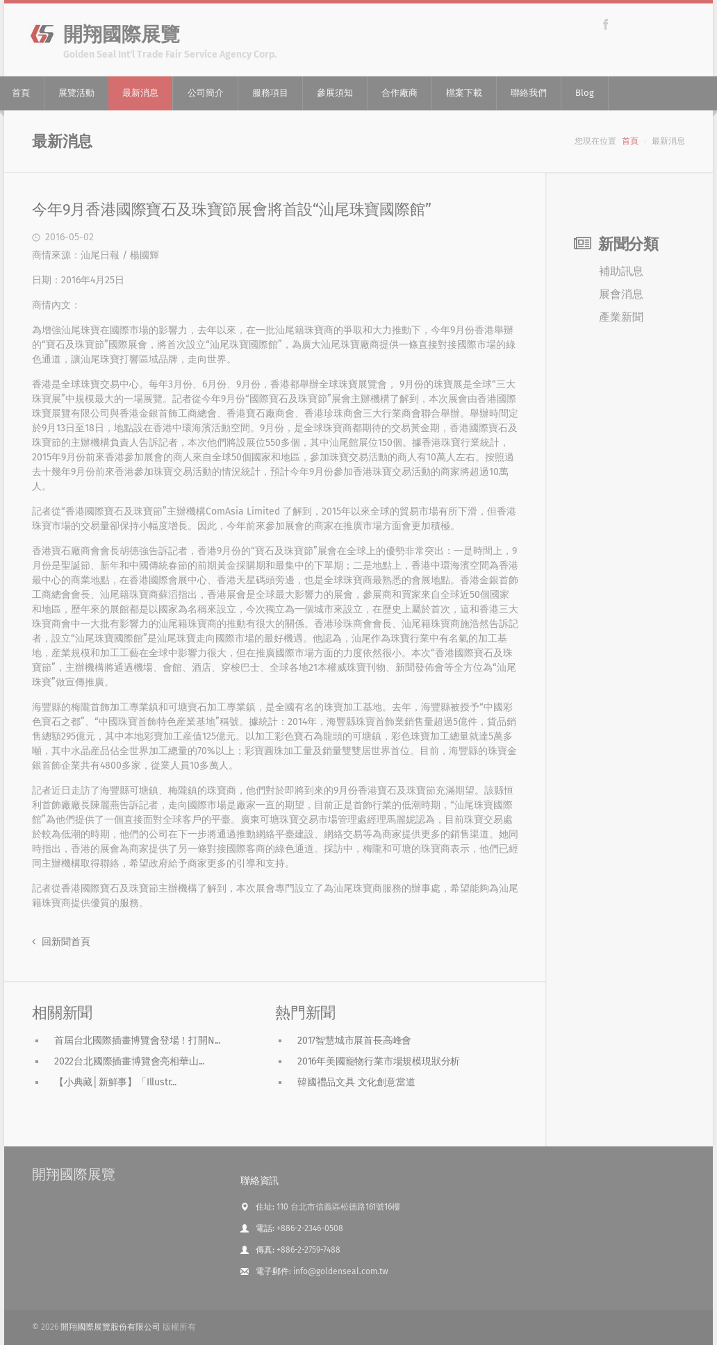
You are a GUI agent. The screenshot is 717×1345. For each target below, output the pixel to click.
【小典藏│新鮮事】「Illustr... (115, 1082)
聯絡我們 (529, 92)
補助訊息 (621, 271)
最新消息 (140, 92)
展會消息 (621, 294)
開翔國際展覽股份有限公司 (110, 1327)
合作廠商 (399, 92)
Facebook (605, 24)
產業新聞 (621, 317)
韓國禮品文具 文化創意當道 (356, 1082)
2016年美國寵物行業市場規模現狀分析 (378, 1061)
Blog (584, 92)
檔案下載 (464, 92)
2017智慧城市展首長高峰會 (354, 1040)
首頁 (630, 141)
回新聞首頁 (61, 942)
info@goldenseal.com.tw (340, 1271)
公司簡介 (206, 92)
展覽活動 (76, 92)
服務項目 (270, 92)
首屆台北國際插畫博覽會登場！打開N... (137, 1040)
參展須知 (335, 92)
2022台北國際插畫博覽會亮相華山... (129, 1061)
